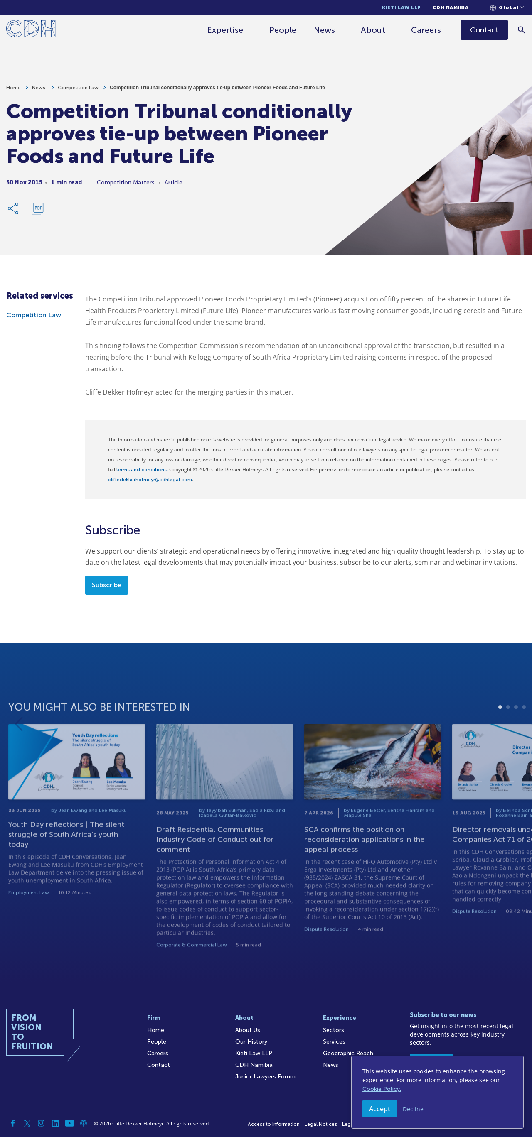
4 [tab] (524, 734)
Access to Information (274, 1124)
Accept (379, 1108)
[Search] (522, 29)
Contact (158, 1064)
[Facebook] (13, 1123)
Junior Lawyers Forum (265, 1076)
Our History (251, 1041)
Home (13, 91)
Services (334, 1041)
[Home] (31, 30)
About (373, 30)
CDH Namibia (451, 7)
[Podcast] (83, 1123)
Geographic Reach (348, 1053)
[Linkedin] (55, 1123)
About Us (247, 1030)
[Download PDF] (37, 212)
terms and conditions (141, 470)
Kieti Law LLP (401, 7)
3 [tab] (516, 734)
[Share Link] (14, 212)
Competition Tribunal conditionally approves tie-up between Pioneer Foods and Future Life (217, 91)
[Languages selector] (507, 7)
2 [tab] (508, 734)
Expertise (225, 30)
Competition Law (78, 91)
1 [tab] (500, 734)
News (324, 30)
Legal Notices (321, 1124)
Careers (426, 30)
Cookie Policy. (381, 1089)
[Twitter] (27, 1123)
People (283, 30)
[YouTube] (69, 1123)
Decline (413, 1109)
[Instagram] (41, 1123)
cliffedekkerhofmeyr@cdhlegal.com (150, 480)
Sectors (333, 1030)
